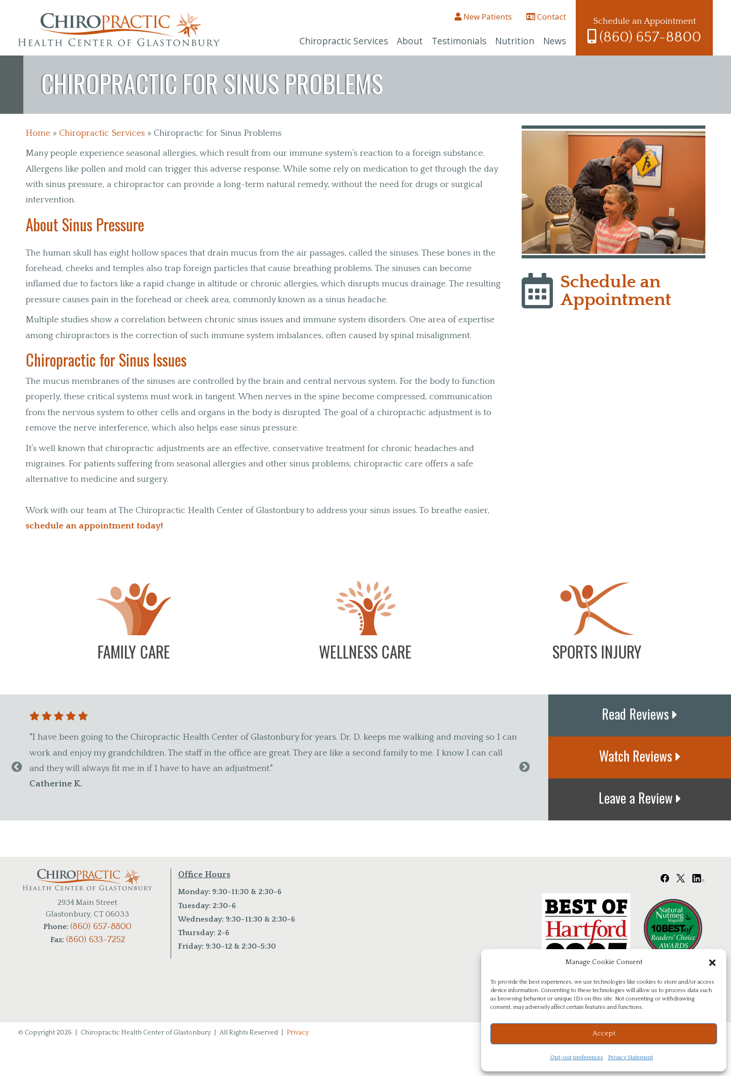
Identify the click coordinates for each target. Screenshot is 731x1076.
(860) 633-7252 (95, 939)
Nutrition (514, 41)
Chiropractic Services (343, 41)
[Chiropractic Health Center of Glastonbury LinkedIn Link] (698, 875)
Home (38, 133)
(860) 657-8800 (644, 37)
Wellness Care (365, 651)
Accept (604, 1033)
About (410, 41)
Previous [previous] (17, 767)
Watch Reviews (640, 755)
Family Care (133, 651)
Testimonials (459, 41)
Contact (546, 16)
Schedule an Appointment (615, 291)
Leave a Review (640, 797)
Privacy (298, 1032)
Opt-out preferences (576, 1058)
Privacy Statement (630, 1058)
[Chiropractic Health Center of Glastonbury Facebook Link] (665, 875)
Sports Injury (596, 651)
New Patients (483, 16)
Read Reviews (639, 713)
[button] (712, 962)
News (554, 41)
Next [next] (524, 767)
